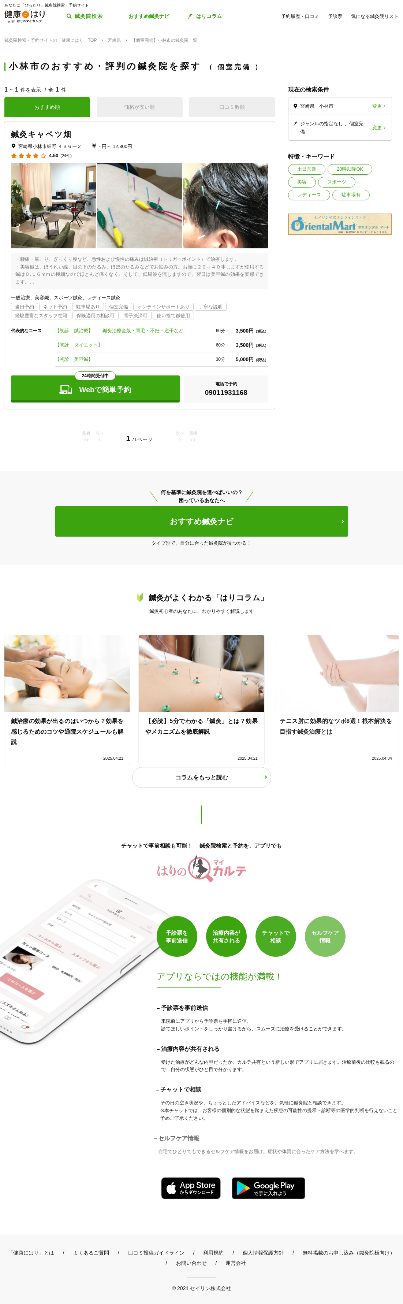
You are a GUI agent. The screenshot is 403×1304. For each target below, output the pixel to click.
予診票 (335, 16)
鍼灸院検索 (89, 16)
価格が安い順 (139, 107)
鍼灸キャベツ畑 (41, 134)
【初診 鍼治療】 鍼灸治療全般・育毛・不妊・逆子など (119, 330)
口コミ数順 (232, 107)
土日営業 (306, 169)
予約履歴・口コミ (300, 16)
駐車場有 (351, 194)
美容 (302, 182)
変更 (377, 106)
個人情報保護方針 (263, 1253)
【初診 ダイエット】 (78, 344)
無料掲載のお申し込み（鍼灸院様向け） (349, 1253)
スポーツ (336, 182)
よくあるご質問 (91, 1253)
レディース (309, 194)
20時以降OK (350, 169)
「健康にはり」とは (31, 1253)
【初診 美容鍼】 (76, 359)
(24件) (66, 156)
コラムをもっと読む (201, 777)
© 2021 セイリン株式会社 (201, 1288)
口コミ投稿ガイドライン (156, 1253)
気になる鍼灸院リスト (375, 16)
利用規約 (213, 1253)
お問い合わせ (191, 1263)
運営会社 (235, 1263)
